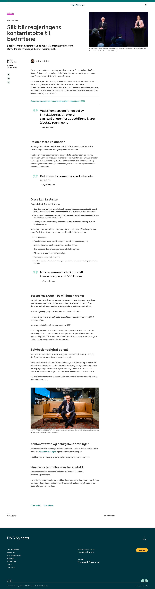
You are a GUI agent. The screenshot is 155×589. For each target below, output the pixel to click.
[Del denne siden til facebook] (8, 74)
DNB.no (9, 564)
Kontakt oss (11, 553)
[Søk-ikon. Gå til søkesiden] (146, 5)
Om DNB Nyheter (13, 550)
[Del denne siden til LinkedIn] (8, 78)
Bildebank (10, 558)
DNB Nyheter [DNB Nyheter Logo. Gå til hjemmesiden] (77, 5)
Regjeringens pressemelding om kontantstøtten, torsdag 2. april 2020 (58, 101)
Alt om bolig (11, 561)
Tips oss (142, 550)
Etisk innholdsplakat (14, 555)
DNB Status (11, 567)
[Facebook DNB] (142, 580)
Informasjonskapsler (142, 586)
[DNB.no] (9, 580)
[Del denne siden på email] (8, 82)
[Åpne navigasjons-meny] (8, 5)
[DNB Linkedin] (146, 580)
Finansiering (48, 505)
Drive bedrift (36, 505)
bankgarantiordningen (47, 452)
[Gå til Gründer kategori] (10, 13)
